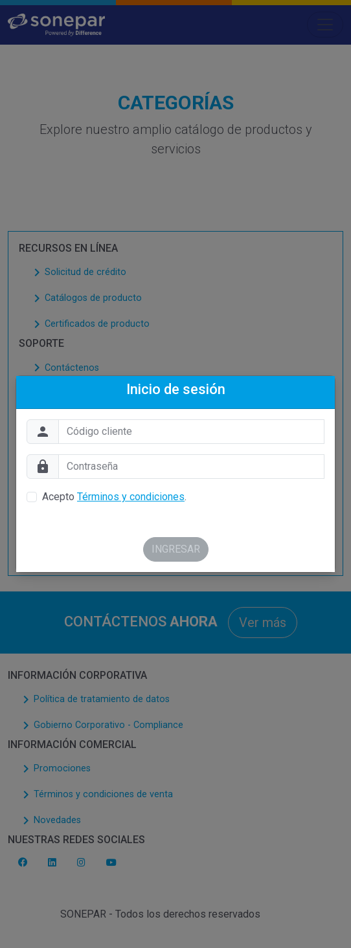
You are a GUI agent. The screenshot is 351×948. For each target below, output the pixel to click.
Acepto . (114, 497)
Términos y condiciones (131, 497)
